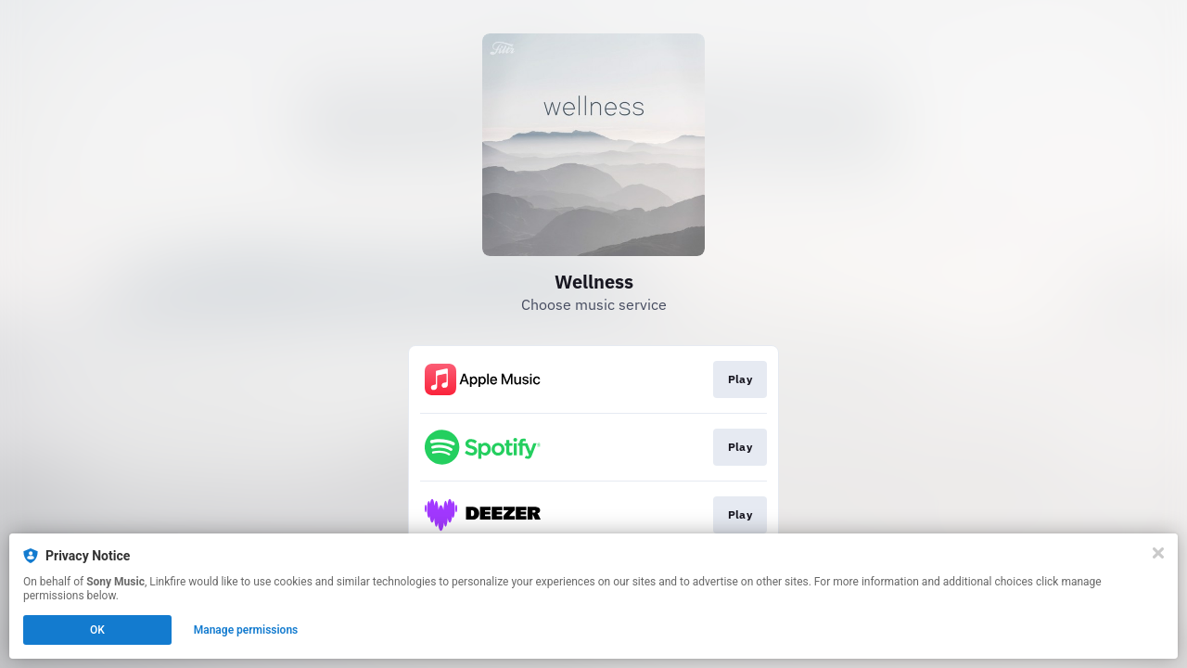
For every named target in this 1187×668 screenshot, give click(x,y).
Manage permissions (246, 629)
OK (97, 629)
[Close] (1158, 553)
